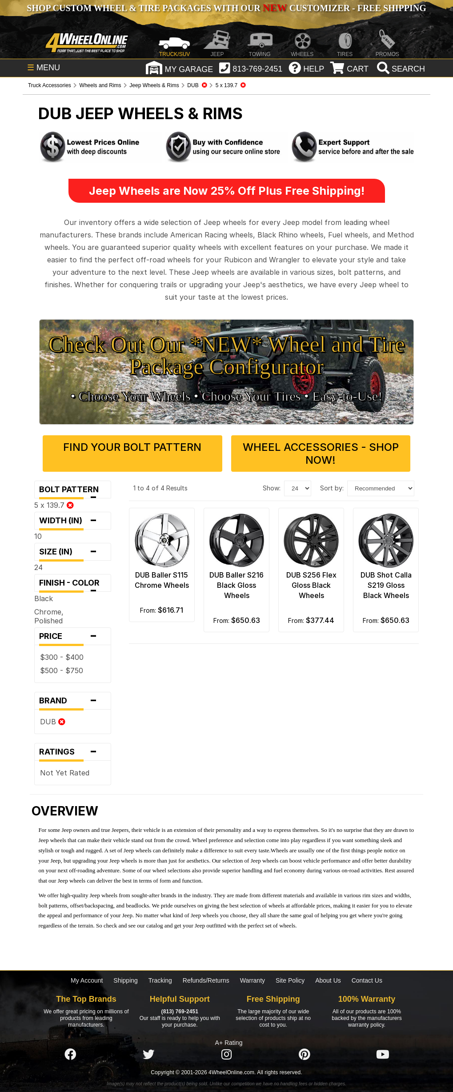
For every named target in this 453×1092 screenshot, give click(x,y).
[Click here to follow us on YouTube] (383, 1055)
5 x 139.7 (54, 505)
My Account (87, 980)
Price (72, 636)
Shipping (125, 980)
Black (43, 598)
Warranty (252, 980)
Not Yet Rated (64, 772)
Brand (72, 701)
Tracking (160, 980)
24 (38, 567)
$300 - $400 (62, 657)
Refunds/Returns (206, 980)
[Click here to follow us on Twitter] (148, 1055)
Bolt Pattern (72, 491)
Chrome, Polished (49, 616)
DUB (52, 721)
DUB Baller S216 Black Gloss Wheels (236, 585)
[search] (400, 68)
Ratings (72, 752)
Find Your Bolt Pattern (132, 447)
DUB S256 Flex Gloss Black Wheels (311, 585)
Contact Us (367, 980)
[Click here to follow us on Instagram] (226, 1055)
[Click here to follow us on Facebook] (70, 1055)
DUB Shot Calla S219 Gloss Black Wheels (386, 585)
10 (38, 536)
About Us (328, 980)
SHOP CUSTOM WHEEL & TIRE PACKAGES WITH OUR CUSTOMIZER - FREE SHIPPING (226, 8)
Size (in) (72, 552)
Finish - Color (72, 585)
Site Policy (290, 980)
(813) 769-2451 (179, 1011)
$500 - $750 (61, 670)
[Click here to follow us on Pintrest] (304, 1055)
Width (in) (72, 521)
